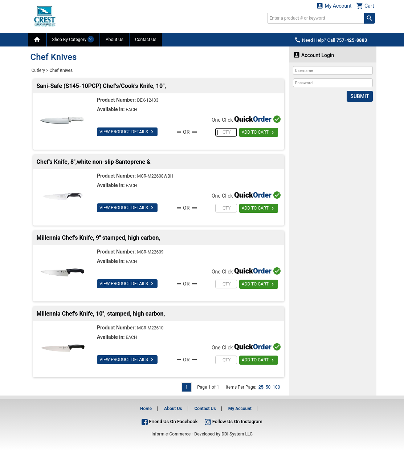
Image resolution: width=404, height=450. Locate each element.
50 (268, 387)
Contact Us (145, 39)
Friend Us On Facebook (169, 421)
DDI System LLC (237, 434)
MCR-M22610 (150, 328)
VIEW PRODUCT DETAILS (127, 132)
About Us (114, 39)
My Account (334, 5)
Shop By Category (73, 39)
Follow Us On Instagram (233, 421)
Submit (359, 96)
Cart (365, 5)
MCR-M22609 (150, 252)
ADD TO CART (259, 132)
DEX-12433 (147, 100)
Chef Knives (61, 70)
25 (261, 387)
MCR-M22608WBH (155, 176)
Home (146, 408)
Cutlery (38, 70)
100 (276, 387)
